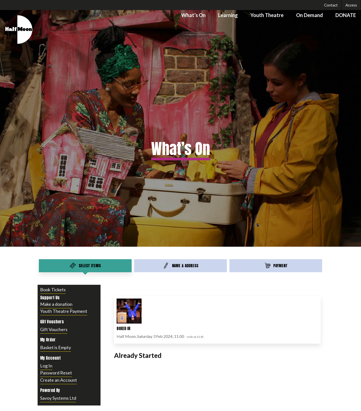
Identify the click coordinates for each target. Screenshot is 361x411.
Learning (228, 15)
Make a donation (56, 304)
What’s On (193, 15)
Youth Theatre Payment (63, 311)
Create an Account (58, 380)
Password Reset (56, 372)
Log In (46, 365)
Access (351, 5)
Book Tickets (53, 289)
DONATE (345, 15)
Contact (331, 5)
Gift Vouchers (53, 329)
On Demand (309, 15)
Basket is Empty (55, 347)
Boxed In (123, 328)
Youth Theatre (267, 15)
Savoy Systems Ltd (58, 398)
